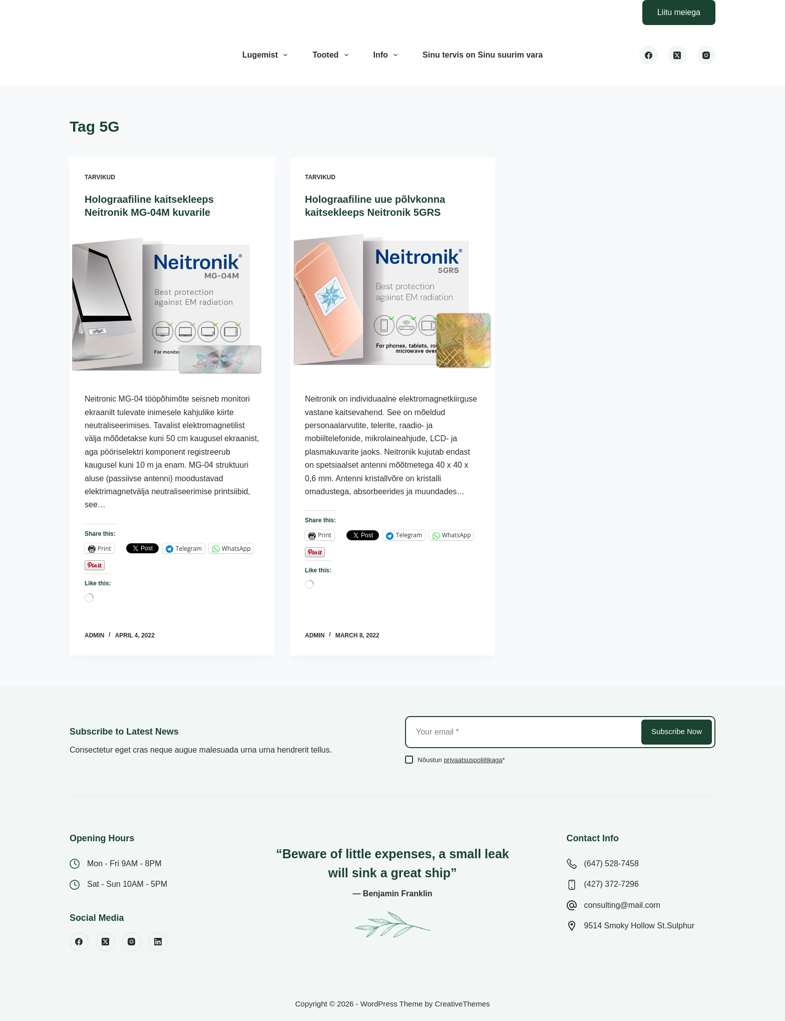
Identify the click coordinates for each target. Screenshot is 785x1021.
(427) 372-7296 (611, 884)
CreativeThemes (462, 1003)
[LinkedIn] (158, 941)
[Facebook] (648, 55)
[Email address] (522, 732)
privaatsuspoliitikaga (473, 760)
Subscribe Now (676, 731)
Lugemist (266, 55)
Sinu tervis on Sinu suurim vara (483, 55)
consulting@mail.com (622, 905)
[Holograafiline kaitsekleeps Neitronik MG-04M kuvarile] (172, 306)
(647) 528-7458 (611, 863)
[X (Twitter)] (677, 55)
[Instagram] (706, 55)
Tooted (332, 55)
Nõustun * (461, 760)
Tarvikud (100, 177)
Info (387, 55)
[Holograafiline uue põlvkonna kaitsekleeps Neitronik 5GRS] (392, 306)
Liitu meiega (678, 12)
